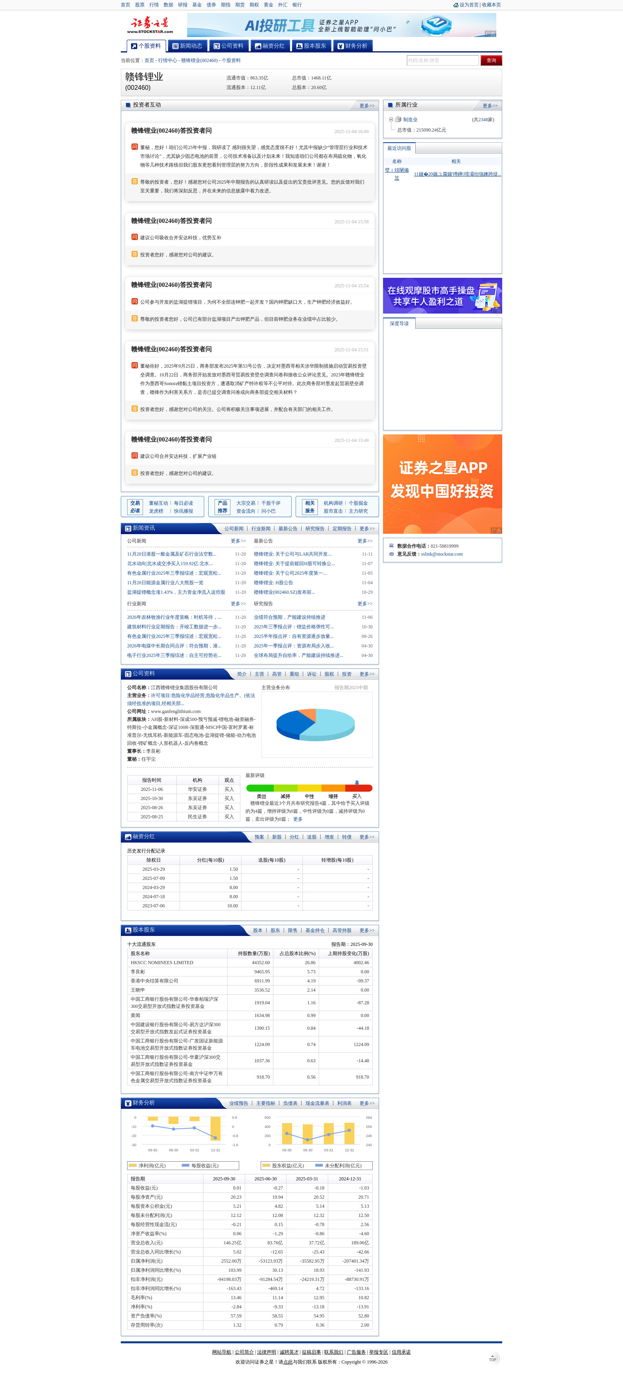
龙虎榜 (156, 511)
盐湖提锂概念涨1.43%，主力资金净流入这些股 (176, 592)
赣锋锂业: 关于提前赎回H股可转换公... (294, 563)
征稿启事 (311, 1352)
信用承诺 (401, 1352)
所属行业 (406, 105)
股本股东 (144, 930)
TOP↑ (494, 1359)
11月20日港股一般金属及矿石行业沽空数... (172, 554)
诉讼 (312, 674)
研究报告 (315, 528)
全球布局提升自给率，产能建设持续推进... (298, 655)
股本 (258, 930)
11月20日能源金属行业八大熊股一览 (165, 582)
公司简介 (244, 1352)
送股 (312, 837)
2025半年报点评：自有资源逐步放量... (294, 636)
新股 (277, 837)
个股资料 (231, 60)
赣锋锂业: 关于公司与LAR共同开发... (292, 554)
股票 (140, 5)
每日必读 (183, 503)
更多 (298, 819)
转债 (347, 837)
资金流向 (245, 511)
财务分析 (144, 1103)
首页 (125, 5)
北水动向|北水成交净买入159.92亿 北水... (170, 563)
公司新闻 (234, 528)
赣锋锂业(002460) (199, 60)
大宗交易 (245, 503)
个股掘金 (358, 503)
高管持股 (342, 930)
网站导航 (221, 1352)
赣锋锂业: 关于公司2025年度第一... (290, 573)
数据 (168, 5)
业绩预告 (238, 1103)
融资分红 (144, 836)
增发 (329, 837)
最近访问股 (399, 148)
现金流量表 (317, 1103)
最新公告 (288, 528)
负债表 (290, 1103)
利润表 (344, 1103)
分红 (294, 837)
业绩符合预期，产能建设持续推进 (289, 617)
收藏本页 (491, 5)
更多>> (367, 105)
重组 (294, 674)
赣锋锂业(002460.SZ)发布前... (284, 592)
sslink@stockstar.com (442, 518)
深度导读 (399, 288)
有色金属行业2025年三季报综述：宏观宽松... (174, 573)
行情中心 (167, 60)
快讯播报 (183, 511)
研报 (183, 5)
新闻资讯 (144, 528)
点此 (288, 1362)
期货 (240, 5)
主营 (259, 674)
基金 (197, 5)
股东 (275, 930)
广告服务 (356, 1352)
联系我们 (333, 1352)
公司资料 (144, 673)
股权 (329, 674)
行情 (154, 5)
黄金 (268, 5)
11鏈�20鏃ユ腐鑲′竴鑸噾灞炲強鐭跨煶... (457, 174)
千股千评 (271, 503)
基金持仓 (315, 930)
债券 (211, 5)
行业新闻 (261, 528)
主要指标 (265, 1103)
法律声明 (266, 1352)
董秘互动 (158, 503)
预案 (259, 837)
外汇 (283, 5)
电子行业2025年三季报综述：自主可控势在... (174, 655)
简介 (242, 674)
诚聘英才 (289, 1352)
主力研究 (358, 511)
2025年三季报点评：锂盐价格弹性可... (294, 627)
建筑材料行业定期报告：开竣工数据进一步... (174, 627)
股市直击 (333, 511)
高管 (277, 674)
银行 (297, 5)
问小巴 (268, 511)
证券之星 (150, 25)
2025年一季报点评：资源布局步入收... (294, 646)
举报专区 (378, 1352)
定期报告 (342, 528)
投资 (347, 674)
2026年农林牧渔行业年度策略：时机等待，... (174, 617)
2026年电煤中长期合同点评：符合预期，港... (174, 646)
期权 (254, 5)
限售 (293, 930)
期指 (225, 5)
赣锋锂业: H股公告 (273, 582)
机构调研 (333, 503)
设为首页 (469, 5)
